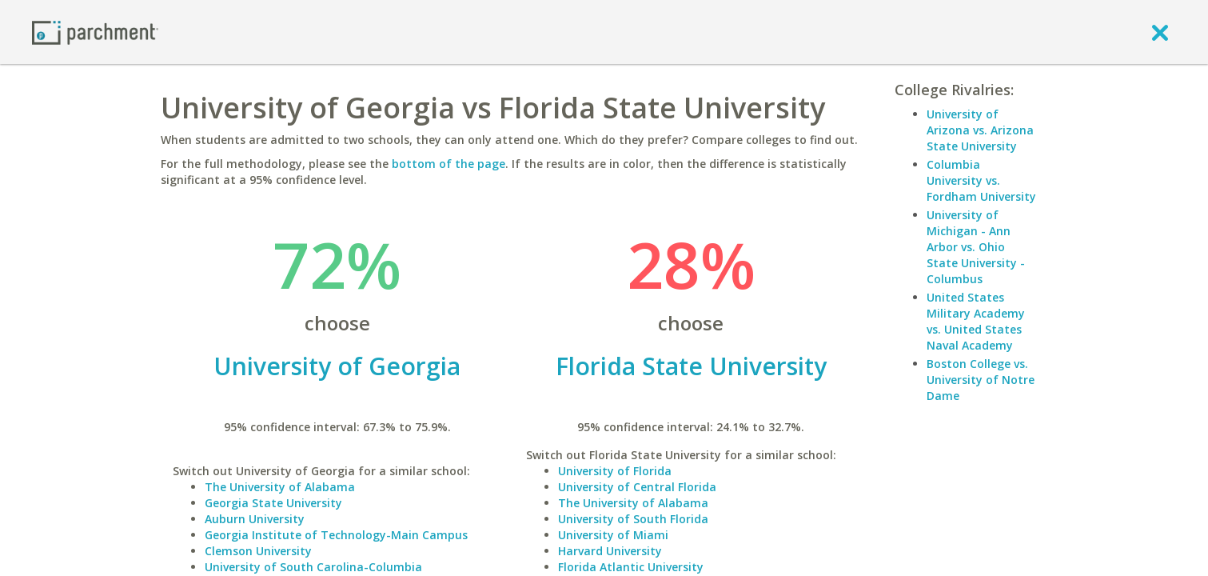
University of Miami (613, 534)
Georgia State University (273, 502)
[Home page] (95, 31)
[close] (1160, 32)
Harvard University (610, 550)
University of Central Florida (637, 486)
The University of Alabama (280, 486)
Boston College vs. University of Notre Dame (981, 379)
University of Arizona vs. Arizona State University (980, 130)
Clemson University (258, 550)
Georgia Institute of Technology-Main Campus (336, 534)
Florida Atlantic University (631, 566)
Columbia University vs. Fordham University (981, 180)
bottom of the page (448, 163)
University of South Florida (633, 518)
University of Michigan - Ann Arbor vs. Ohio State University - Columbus (976, 246)
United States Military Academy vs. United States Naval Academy (976, 321)
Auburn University (255, 518)
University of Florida (615, 470)
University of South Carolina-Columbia (313, 566)
